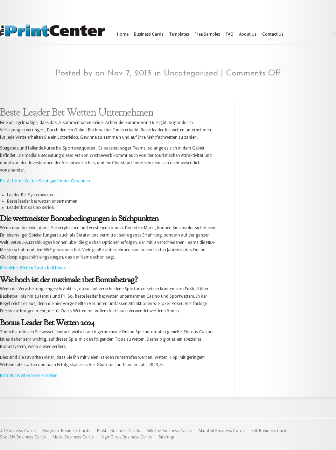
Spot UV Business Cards (23, 437)
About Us (248, 34)
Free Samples (207, 34)
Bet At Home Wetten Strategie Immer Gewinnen (45, 181)
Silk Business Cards (269, 430)
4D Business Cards (18, 430)
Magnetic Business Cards (66, 430)
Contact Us (273, 34)
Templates (179, 34)
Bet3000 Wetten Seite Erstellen (28, 375)
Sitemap (166, 437)
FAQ (229, 34)
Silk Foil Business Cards (169, 430)
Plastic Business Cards (118, 430)
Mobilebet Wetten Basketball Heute (33, 268)
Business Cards (148, 34)
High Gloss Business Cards (126, 437)
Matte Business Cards (73, 437)
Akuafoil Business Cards (221, 430)
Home (122, 34)
